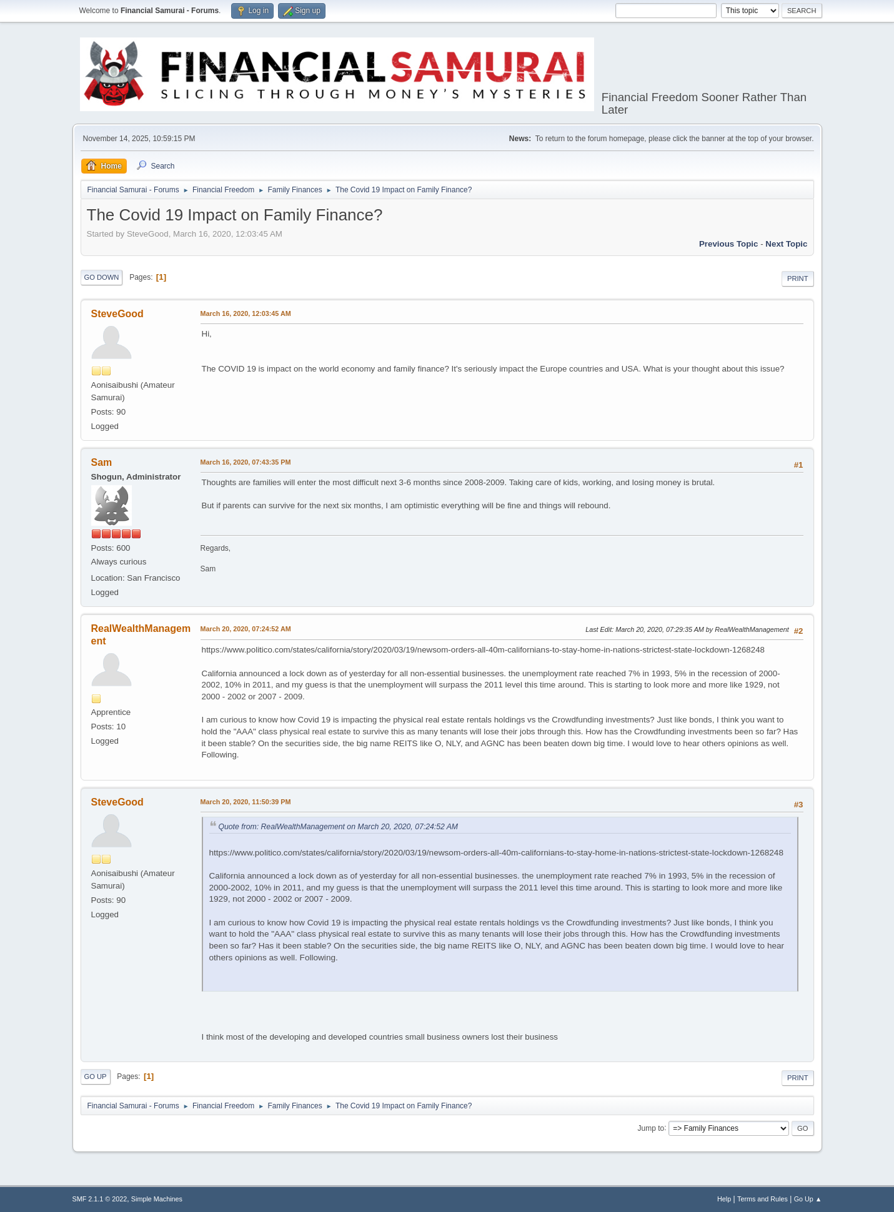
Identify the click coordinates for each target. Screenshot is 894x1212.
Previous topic (728, 244)
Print (797, 278)
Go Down (101, 277)
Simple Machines (156, 1199)
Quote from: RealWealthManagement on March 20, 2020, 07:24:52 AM (339, 826)
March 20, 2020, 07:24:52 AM (246, 629)
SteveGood (117, 313)
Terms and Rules (762, 1199)
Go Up (95, 1076)
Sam (101, 462)
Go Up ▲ (808, 1199)
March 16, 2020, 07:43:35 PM (246, 462)
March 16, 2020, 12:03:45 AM (246, 313)
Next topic (786, 244)
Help (724, 1199)
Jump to (651, 1127)
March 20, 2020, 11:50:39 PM (246, 802)
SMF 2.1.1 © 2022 (99, 1199)
